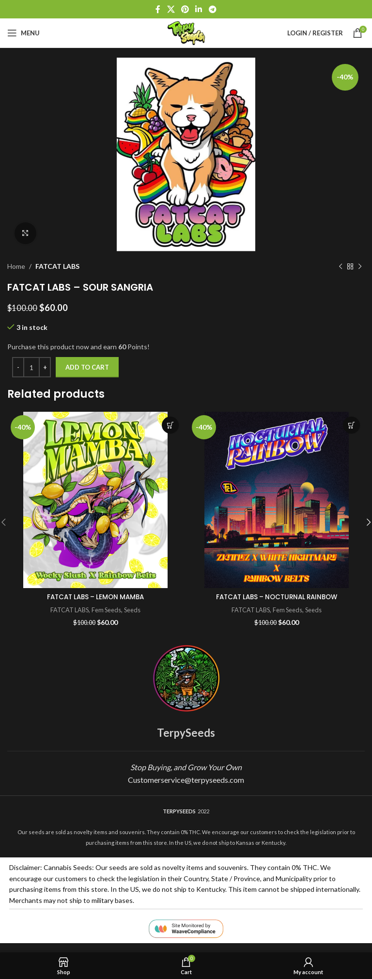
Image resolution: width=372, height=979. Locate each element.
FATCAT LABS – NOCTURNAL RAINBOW (277, 597)
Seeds (133, 610)
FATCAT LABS (57, 266)
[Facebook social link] (158, 9)
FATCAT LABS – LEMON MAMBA (95, 597)
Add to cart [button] (170, 425)
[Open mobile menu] (23, 33)
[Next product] (360, 266)
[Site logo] (186, 32)
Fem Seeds (106, 610)
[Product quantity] (31, 367)
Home (16, 266)
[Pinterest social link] (185, 9)
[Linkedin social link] (198, 9)
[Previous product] (340, 266)
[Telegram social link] (212, 9)
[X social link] (171, 9)
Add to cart (87, 367)
